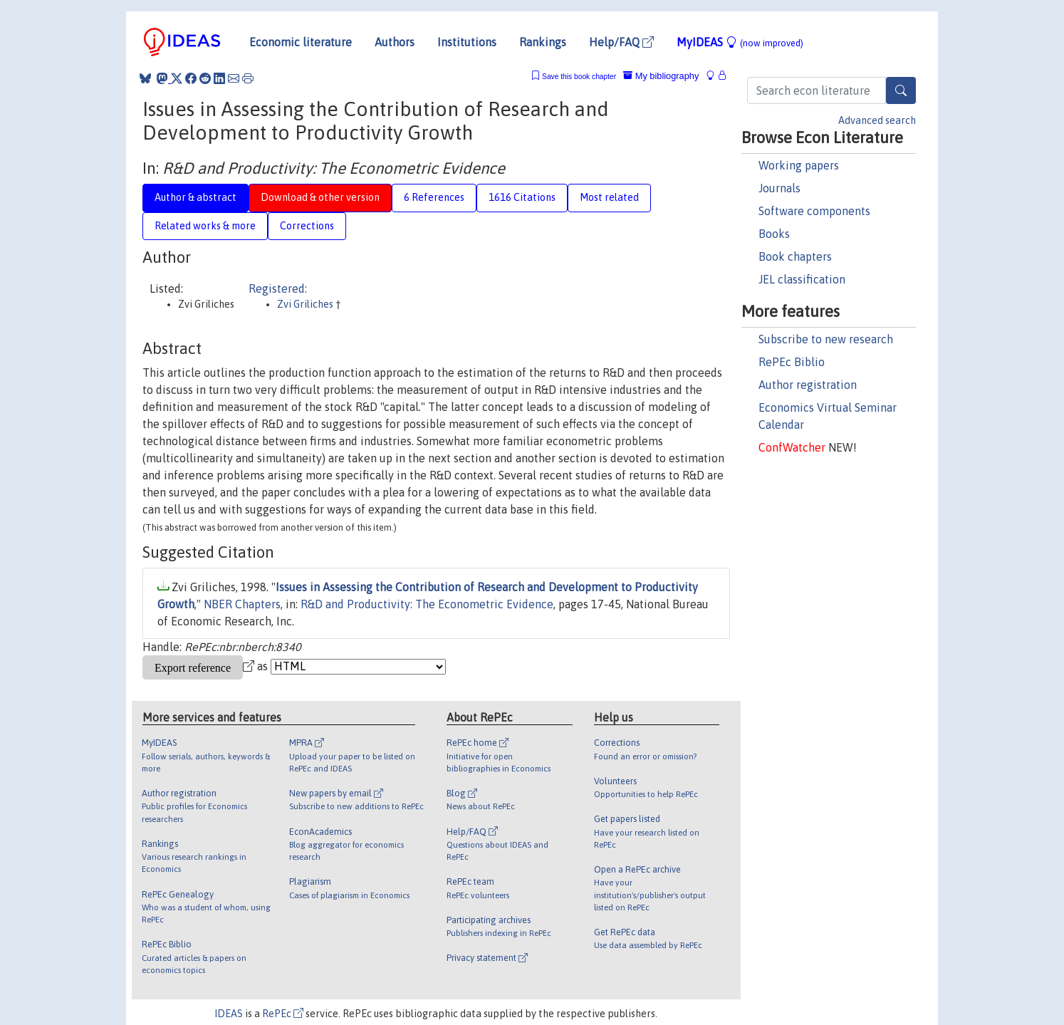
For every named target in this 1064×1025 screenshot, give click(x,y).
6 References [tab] (434, 197)
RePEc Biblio (791, 361)
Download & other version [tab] (320, 197)
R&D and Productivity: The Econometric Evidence (427, 604)
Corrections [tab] (307, 225)
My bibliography (661, 76)
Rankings (542, 42)
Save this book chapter (579, 76)
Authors (394, 42)
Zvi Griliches (306, 304)
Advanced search (877, 120)
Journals (779, 188)
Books (774, 233)
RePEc (282, 1013)
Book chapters (795, 256)
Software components (814, 210)
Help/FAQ (621, 42)
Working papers (798, 165)
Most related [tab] (609, 197)
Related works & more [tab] (205, 225)
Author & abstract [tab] (195, 197)
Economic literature (300, 42)
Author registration (807, 384)
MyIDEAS (740, 42)
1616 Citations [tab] (522, 197)
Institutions (466, 42)
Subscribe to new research (825, 339)
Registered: (278, 288)
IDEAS (228, 1013)
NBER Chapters (242, 604)
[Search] (901, 90)
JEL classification (801, 279)
